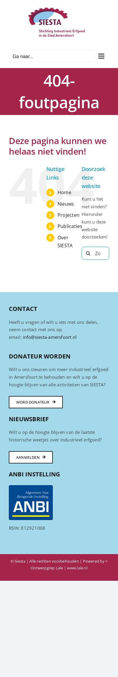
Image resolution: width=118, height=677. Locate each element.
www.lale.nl (77, 568)
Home (64, 192)
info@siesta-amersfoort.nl (50, 337)
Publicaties (70, 226)
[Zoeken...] (95, 253)
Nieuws (66, 204)
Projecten (69, 215)
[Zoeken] (88, 253)
